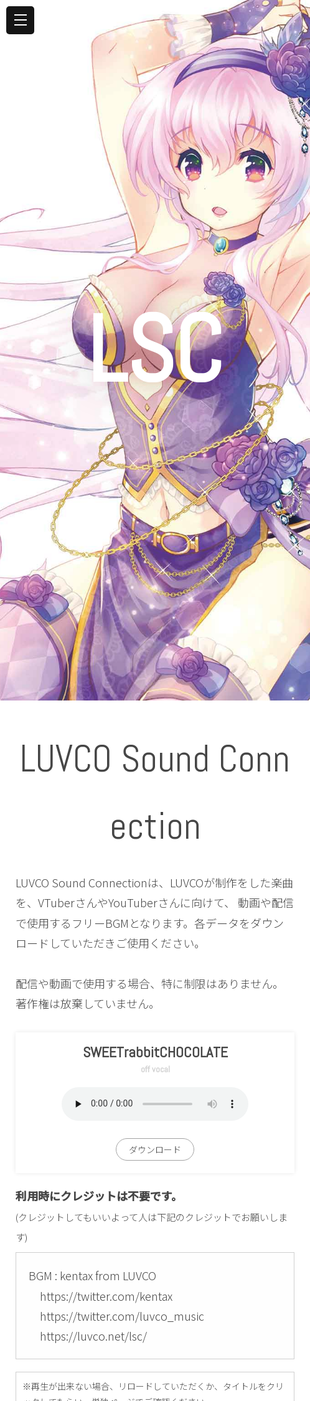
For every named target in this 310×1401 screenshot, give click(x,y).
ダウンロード (155, 1149)
